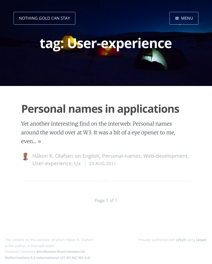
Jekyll (181, 239)
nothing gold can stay (44, 18)
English (91, 156)
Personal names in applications (100, 109)
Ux (77, 163)
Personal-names (121, 156)
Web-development (165, 156)
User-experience (52, 163)
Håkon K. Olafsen (53, 156)
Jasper (201, 239)
